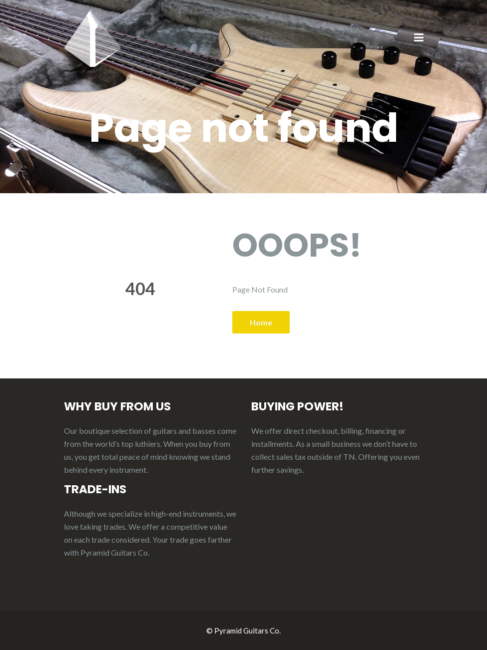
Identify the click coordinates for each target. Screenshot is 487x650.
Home (261, 322)
